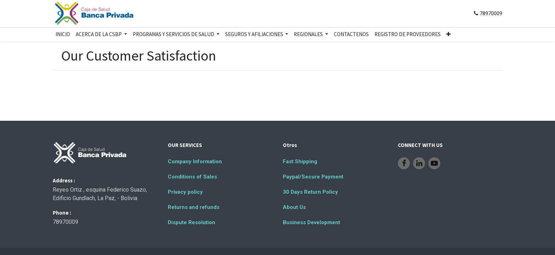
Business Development (311, 222)
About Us (294, 207)
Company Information (195, 161)
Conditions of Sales (192, 177)
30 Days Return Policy (310, 192)
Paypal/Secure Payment (313, 177)
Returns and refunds (193, 207)
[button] (448, 34)
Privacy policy (185, 192)
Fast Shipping (300, 161)
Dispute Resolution (191, 222)
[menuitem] (63, 34)
